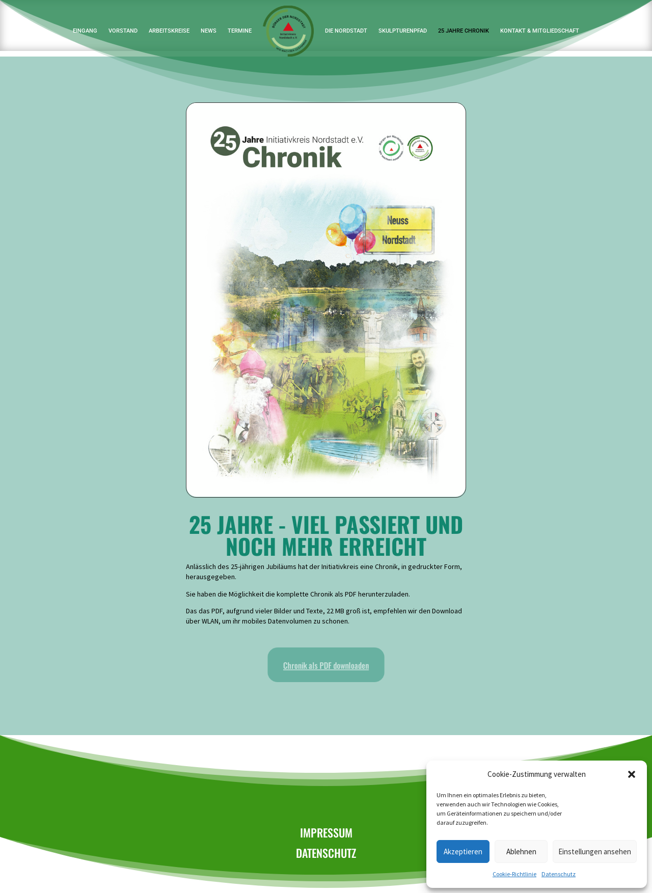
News (208, 31)
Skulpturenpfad (402, 31)
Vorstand (123, 31)
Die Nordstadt (346, 31)
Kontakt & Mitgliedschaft (539, 31)
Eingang (85, 31)
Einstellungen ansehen (594, 851)
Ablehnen (521, 851)
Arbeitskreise (169, 31)
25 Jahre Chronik (463, 31)
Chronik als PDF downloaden (326, 665)
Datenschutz (558, 874)
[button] (632, 774)
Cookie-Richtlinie (514, 874)
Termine (240, 31)
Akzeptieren (463, 851)
